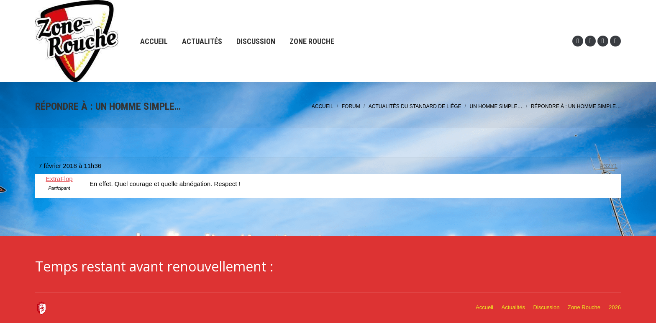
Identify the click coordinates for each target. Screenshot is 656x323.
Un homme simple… (496, 106)
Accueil (322, 106)
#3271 (609, 165)
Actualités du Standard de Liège (415, 106)
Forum (351, 106)
